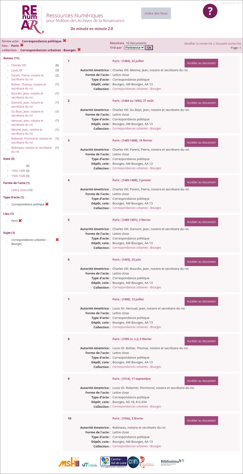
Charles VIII (18, 65)
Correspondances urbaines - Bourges (137, 89)
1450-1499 (18, 171)
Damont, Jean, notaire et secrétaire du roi (27, 105)
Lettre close (19, 190)
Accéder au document (201, 63)
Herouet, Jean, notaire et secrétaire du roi (27, 123)
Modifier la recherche (198, 44)
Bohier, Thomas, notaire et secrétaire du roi (28, 86)
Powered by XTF (232, 3)
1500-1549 (18, 176)
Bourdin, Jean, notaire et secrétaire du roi (27, 95)
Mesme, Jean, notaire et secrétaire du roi (26, 132)
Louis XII (16, 70)
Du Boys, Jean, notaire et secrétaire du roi (27, 114)
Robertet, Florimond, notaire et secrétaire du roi (31, 141)
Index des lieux (156, 13)
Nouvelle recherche (228, 44)
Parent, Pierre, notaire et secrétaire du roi (27, 77)
